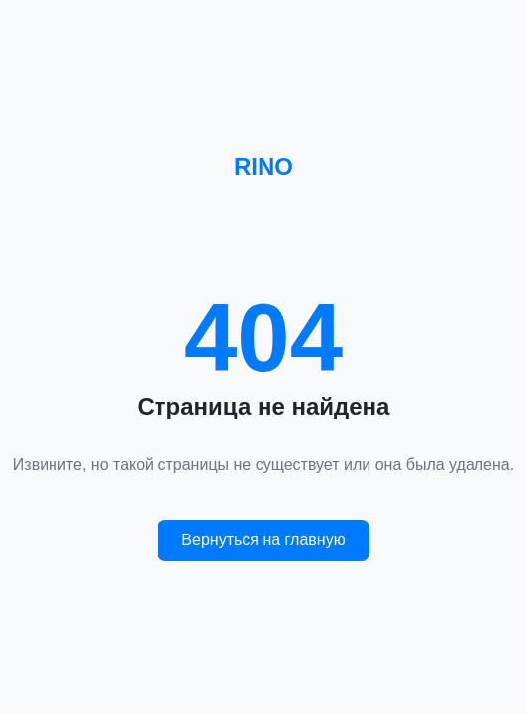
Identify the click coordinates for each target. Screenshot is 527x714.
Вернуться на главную (263, 540)
